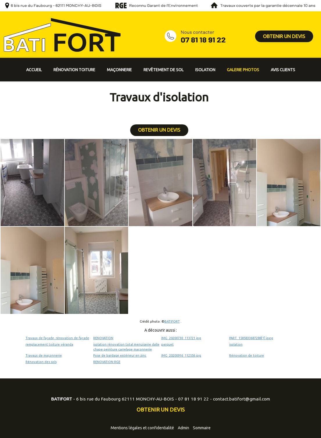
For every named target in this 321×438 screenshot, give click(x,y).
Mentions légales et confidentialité (142, 428)
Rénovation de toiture (246, 355)
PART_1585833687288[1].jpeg (251, 338)
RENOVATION (103, 338)
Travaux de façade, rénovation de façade (57, 338)
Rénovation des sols (41, 362)
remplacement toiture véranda (49, 344)
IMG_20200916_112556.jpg (181, 355)
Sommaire (202, 428)
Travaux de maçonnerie (44, 355)
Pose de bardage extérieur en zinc (119, 355)
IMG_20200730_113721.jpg (181, 338)
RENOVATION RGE (106, 362)
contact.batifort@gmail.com (241, 398)
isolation (236, 344)
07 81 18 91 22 (193, 398)
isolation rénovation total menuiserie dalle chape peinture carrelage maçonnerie (126, 347)
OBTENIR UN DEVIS (284, 36)
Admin (183, 428)
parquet (167, 344)
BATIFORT (172, 321)
